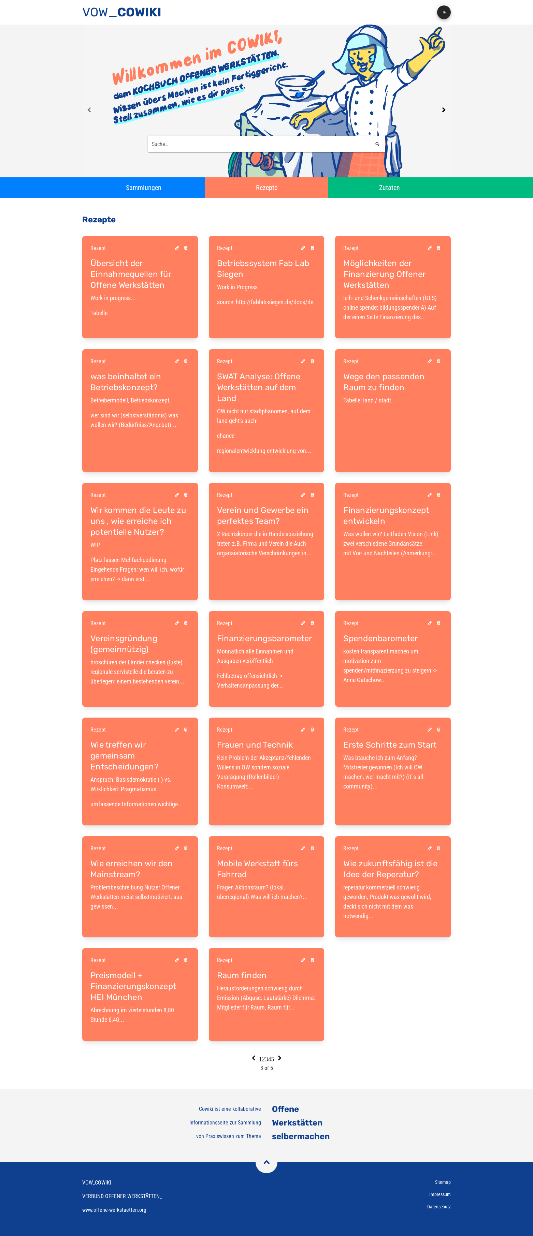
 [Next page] (443, 110)
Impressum (440, 1194)
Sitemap (443, 1182)
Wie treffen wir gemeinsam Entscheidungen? (124, 755)
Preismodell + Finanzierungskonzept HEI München (133, 986)
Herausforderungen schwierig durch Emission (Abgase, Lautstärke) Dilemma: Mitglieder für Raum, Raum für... (266, 998)
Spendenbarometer (380, 638)
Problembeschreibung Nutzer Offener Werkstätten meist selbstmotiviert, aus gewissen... (136, 897)
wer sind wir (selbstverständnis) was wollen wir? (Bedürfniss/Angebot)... (140, 412)
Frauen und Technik (255, 745)
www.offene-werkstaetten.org (114, 1210)
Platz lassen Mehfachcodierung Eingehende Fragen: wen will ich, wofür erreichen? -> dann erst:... (140, 561)
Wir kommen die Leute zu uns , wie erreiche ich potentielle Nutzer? (138, 521)
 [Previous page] (89, 110)
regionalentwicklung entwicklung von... (266, 430)
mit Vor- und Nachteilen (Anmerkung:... (390, 553)
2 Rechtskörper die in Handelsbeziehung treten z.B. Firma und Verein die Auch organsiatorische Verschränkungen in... (265, 543)
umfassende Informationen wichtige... (136, 804)
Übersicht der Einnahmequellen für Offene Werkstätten (130, 274)
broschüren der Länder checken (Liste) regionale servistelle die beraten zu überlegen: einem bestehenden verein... (137, 672)
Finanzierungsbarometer (264, 638)
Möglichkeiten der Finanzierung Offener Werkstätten (384, 274)
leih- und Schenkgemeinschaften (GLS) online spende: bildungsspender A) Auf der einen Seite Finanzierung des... (390, 307)
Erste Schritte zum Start (389, 745)
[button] (444, 12)
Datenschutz (439, 1206)
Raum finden (242, 975)
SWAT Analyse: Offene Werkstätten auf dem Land (259, 387)
